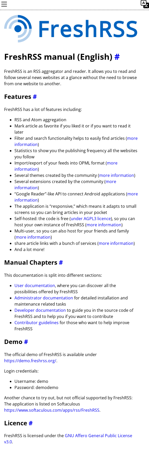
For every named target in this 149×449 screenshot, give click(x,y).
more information (116, 175)
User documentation (34, 285)
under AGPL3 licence (91, 218)
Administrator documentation (43, 298)
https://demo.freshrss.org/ (30, 361)
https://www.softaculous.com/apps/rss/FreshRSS (51, 410)
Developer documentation (40, 310)
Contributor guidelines (36, 322)
